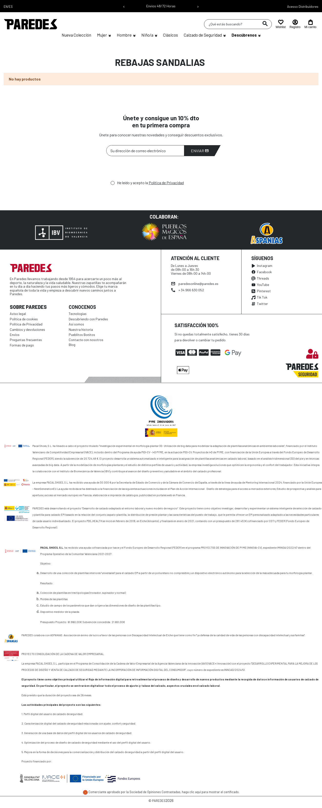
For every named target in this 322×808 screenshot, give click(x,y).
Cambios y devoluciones (27, 329)
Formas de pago (22, 345)
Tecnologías (78, 313)
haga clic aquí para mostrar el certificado (210, 792)
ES (11, 7)
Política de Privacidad (166, 182)
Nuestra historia (81, 329)
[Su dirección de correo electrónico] (145, 150)
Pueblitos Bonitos (82, 334)
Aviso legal (18, 313)
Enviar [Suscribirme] (200, 150)
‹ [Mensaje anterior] (124, 6)
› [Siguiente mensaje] (198, 6)
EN (6, 7)
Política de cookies (24, 319)
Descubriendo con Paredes (88, 319)
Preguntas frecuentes (26, 340)
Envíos (15, 334)
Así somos (76, 324)
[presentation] (143, 169)
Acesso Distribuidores (302, 7)
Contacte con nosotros (86, 340)
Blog (72, 345)
